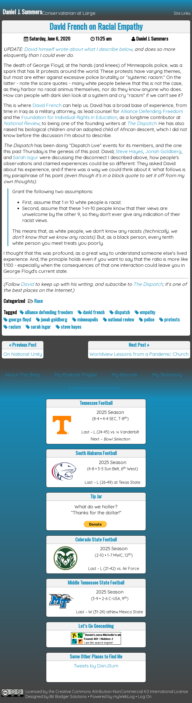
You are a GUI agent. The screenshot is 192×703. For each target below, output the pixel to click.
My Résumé (124, 375)
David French (47, 105)
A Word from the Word (93, 388)
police (147, 319)
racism (13, 326)
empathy (145, 312)
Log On (145, 696)
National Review (22, 123)
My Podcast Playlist (75, 375)
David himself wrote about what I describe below (78, 49)
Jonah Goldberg (163, 151)
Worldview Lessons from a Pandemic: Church (139, 354)
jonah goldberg (52, 319)
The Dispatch (141, 123)
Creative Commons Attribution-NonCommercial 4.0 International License (122, 691)
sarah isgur (39, 326)
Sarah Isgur (25, 157)
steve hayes (69, 326)
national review (119, 319)
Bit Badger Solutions (69, 696)
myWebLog (123, 696)
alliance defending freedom (47, 312)
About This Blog (22, 375)
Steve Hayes (129, 151)
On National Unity (23, 354)
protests (170, 319)
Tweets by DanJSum (96, 666)
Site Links (182, 13)
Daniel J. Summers (22, 11)
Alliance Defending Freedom (152, 111)
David (27, 284)
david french (92, 312)
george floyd (18, 319)
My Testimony (167, 375)
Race (39, 300)
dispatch (120, 312)
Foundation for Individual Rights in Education (69, 117)
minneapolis (85, 319)
